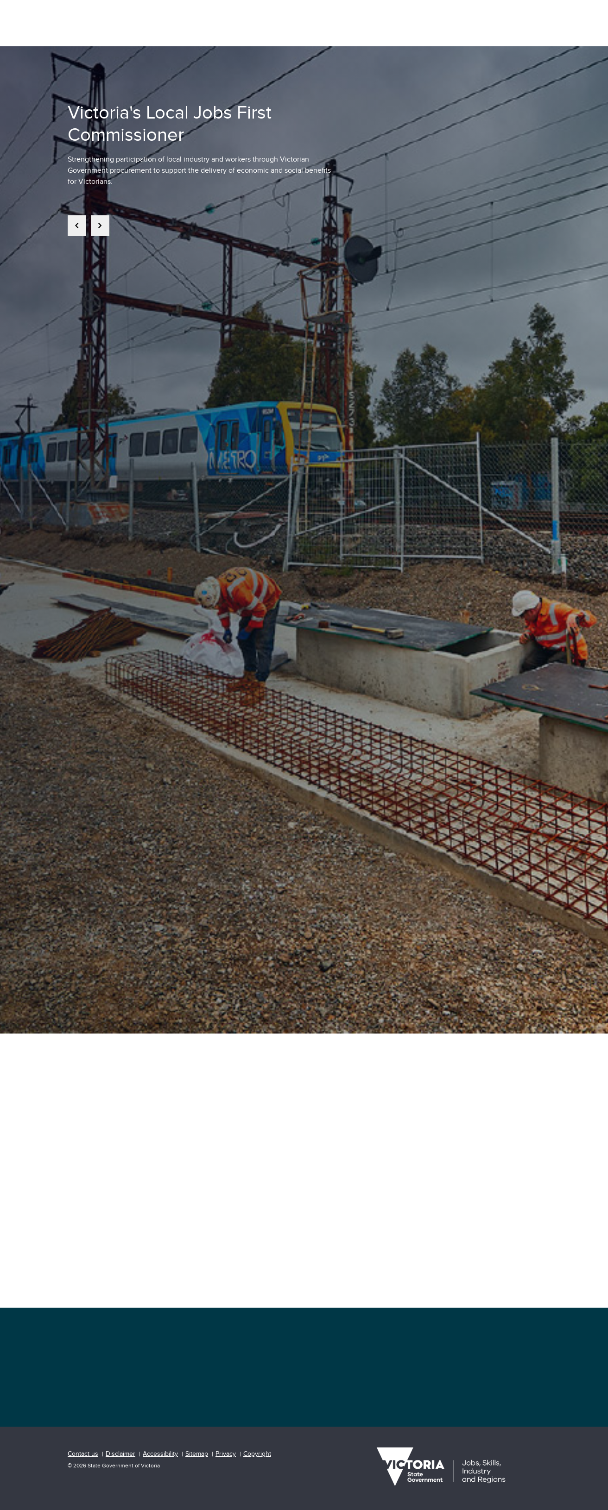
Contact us (83, 1454)
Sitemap (196, 1454)
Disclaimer (120, 1454)
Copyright (257, 1454)
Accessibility (160, 1454)
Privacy (225, 1454)
